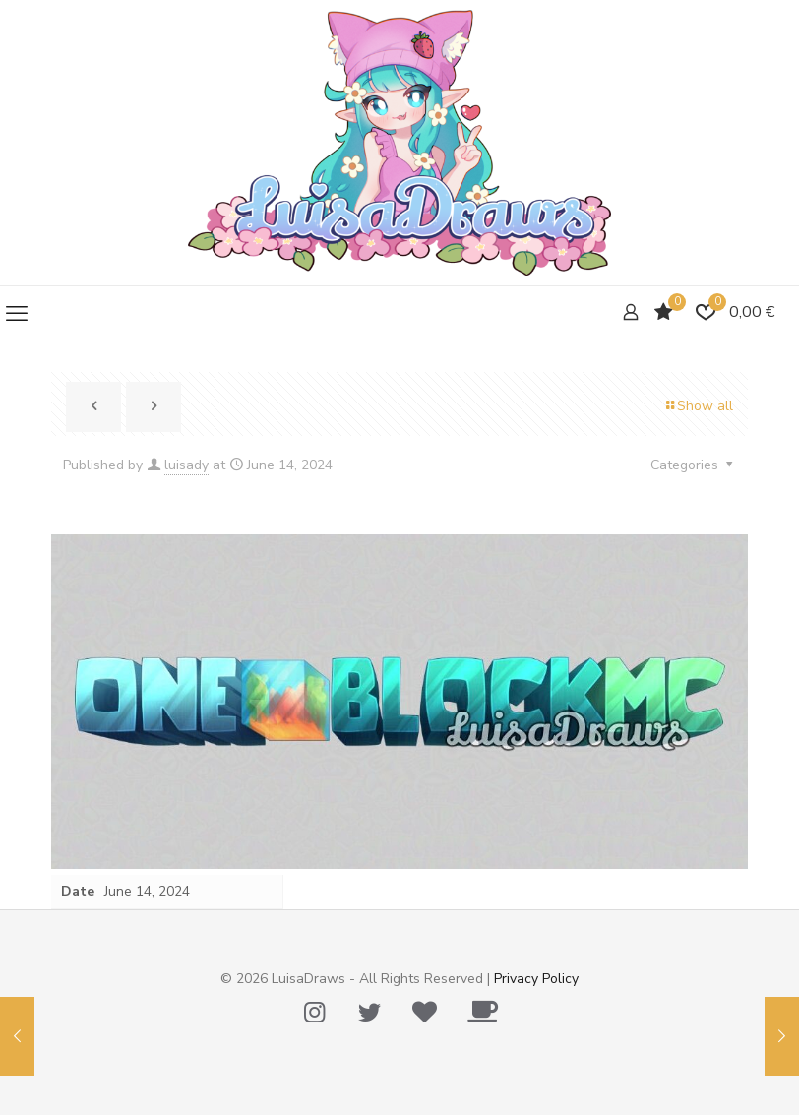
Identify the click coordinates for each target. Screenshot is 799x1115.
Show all (698, 406)
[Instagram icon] (313, 1012)
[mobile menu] (16, 314)
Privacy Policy (536, 978)
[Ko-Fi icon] (482, 1012)
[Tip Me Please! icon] (424, 1012)
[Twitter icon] (369, 1012)
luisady (186, 465)
